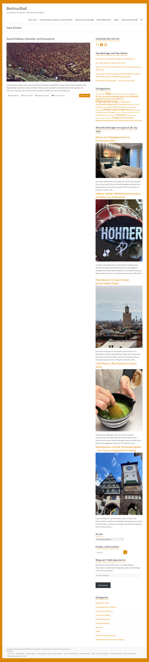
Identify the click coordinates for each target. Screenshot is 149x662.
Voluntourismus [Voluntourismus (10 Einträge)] (126, 120)
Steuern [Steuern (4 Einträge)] (113, 115)
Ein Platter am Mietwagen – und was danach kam (115, 81)
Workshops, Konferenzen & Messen (110, 640)
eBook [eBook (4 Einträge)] (119, 102)
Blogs (116, 20)
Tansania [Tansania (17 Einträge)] (121, 115)
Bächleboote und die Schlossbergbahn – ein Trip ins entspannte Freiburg (118, 448)
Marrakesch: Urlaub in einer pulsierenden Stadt (113, 281)
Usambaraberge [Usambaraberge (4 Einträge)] (131, 115)
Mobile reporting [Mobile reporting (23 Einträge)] (113, 109)
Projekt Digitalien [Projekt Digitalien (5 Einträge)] (109, 113)
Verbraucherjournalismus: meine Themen (55, 20)
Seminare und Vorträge (84, 20)
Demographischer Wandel (106, 607)
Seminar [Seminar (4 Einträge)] (118, 113)
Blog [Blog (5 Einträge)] (128, 94)
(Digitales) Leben (43, 96)
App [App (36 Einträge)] (108, 93)
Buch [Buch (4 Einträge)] (136, 94)
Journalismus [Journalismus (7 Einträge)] (113, 107)
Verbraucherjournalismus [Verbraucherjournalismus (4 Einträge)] (103, 118)
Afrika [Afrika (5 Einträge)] (103, 94)
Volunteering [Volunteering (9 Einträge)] (101, 120)
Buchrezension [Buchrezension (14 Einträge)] (103, 96)
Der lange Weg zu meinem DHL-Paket (110, 63)
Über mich (32, 20)
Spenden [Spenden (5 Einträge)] (103, 115)
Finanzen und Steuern (104, 611)
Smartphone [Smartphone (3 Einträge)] (131, 112)
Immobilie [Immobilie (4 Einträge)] (136, 105)
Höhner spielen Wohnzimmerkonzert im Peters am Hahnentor (118, 195)
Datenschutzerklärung (15, 656)
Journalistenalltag (103, 615)
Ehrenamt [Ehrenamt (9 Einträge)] (126, 102)
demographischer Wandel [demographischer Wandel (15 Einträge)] (124, 96)
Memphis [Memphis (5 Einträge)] (99, 110)
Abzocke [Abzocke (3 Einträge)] (98, 94)
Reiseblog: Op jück (119, 653)
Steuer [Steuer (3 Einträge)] (109, 115)
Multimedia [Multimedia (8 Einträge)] (129, 110)
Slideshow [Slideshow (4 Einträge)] (124, 113)
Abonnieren (103, 585)
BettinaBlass (14, 96)
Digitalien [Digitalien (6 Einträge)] (120, 99)
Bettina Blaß (18, 8)
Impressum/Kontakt (129, 20)
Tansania (99, 627)
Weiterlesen (84, 96)
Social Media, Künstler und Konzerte (31, 39)
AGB (25, 656)
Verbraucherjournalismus (106, 636)
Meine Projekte (31, 653)
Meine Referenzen (104, 20)
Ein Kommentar (59, 96)
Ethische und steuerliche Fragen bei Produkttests (115, 59)
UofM (98, 631)
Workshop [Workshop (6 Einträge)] (138, 121)
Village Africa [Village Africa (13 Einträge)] (118, 117)
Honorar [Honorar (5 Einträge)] (130, 105)
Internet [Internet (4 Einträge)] (105, 107)
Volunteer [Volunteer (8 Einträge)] (129, 118)
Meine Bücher (21, 653)
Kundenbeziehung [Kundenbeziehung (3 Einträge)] (125, 107)
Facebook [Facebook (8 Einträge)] (122, 104)
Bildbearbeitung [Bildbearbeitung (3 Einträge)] (121, 94)
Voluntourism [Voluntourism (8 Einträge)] (112, 121)
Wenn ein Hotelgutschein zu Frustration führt (113, 139)
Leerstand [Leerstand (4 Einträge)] (133, 107)
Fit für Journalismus (105, 653)
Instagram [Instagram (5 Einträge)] (99, 107)
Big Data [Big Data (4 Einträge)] (114, 94)
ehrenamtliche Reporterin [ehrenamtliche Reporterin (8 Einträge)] (107, 104)
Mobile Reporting (103, 619)
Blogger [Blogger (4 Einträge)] (132, 94)
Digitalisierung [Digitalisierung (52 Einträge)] (106, 101)
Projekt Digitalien (103, 623)
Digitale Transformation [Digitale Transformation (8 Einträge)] (106, 99)
